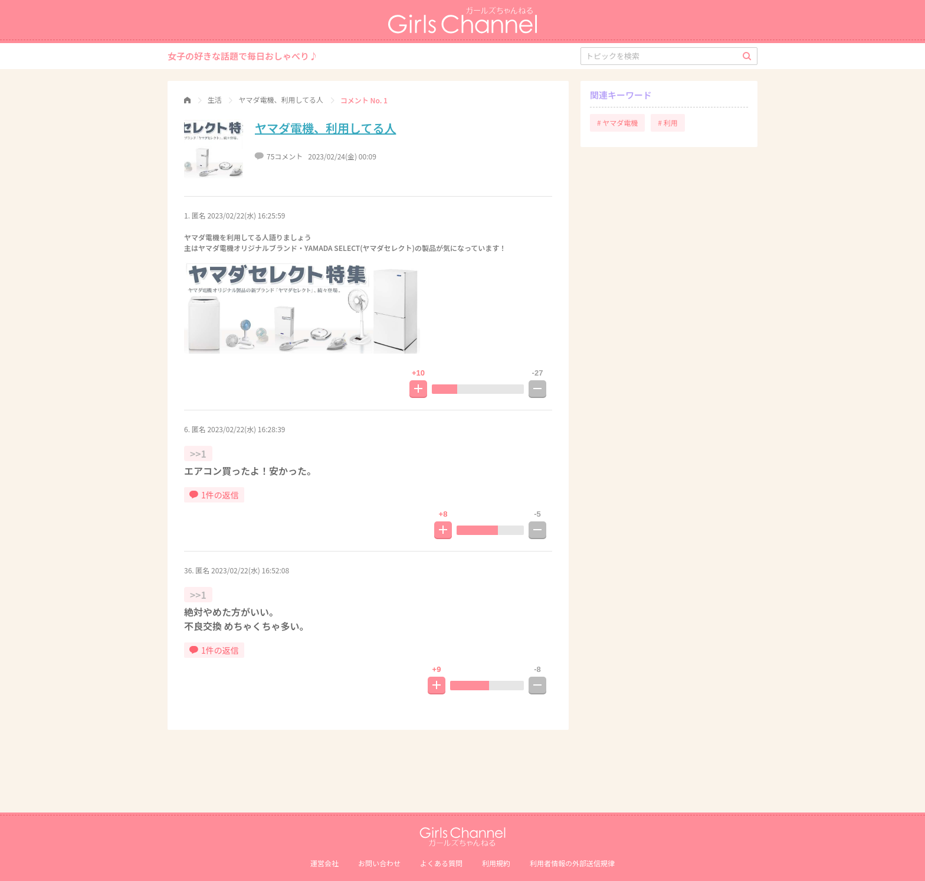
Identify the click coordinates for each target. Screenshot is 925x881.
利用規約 (496, 863)
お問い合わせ (379, 863)
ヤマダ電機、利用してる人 (325, 127)
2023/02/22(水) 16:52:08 (250, 570)
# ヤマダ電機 (617, 123)
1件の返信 (214, 495)
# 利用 (667, 123)
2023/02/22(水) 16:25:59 (246, 215)
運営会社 (324, 863)
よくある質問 (441, 863)
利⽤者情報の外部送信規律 (572, 863)
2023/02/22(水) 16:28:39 (246, 429)
